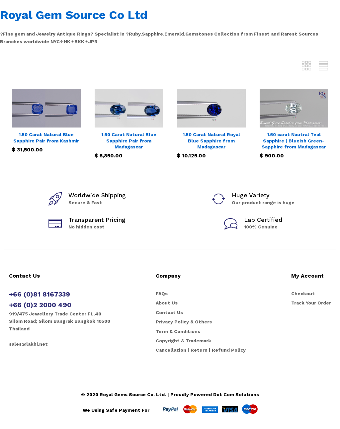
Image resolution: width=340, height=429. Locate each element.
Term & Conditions (178, 331)
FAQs (162, 293)
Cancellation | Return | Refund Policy (201, 350)
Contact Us (169, 312)
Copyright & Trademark (183, 340)
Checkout (303, 293)
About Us (167, 302)
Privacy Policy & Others (184, 321)
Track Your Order (311, 302)
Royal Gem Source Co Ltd (73, 15)
